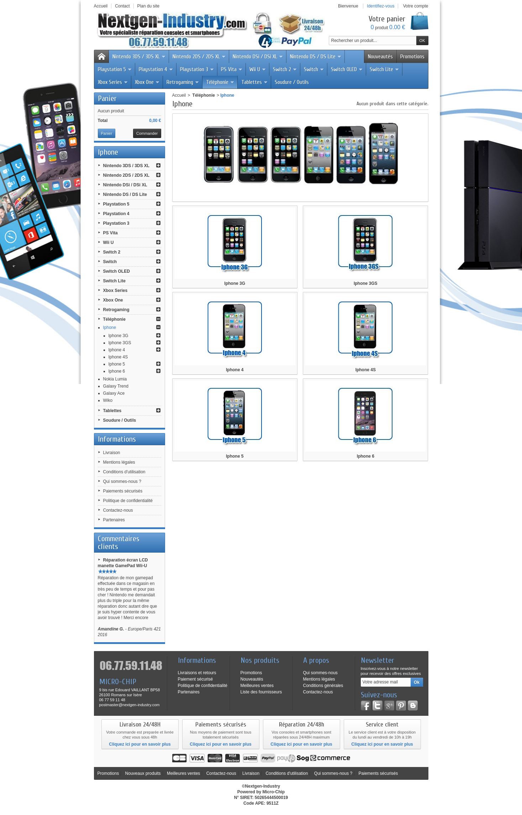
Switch (314, 69)
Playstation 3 (197, 69)
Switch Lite (384, 69)
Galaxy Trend (115, 386)
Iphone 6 (117, 371)
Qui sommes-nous (320, 672)
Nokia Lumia (115, 379)
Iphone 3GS (120, 342)
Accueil (179, 95)
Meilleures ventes (257, 685)
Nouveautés (380, 56)
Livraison (111, 452)
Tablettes (254, 82)
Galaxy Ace (114, 393)
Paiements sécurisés (123, 491)
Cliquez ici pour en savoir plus (139, 744)
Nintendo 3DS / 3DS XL (139, 56)
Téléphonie (220, 82)
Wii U (257, 69)
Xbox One (147, 82)
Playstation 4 (156, 69)
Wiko (108, 400)
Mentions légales (119, 462)
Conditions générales (323, 685)
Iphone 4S (118, 357)
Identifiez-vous (380, 6)
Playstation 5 (115, 69)
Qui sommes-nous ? (122, 481)
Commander (147, 133)
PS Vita (232, 69)
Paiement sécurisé (195, 679)
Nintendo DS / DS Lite (316, 56)
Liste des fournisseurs (261, 691)
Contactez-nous (118, 510)
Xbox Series (113, 82)
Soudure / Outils (292, 82)
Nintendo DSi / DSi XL (258, 56)
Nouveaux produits (143, 773)
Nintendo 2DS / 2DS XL (199, 56)
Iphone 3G (118, 335)
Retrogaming (183, 82)
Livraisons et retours (197, 672)
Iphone (109, 327)
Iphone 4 (117, 349)
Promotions (412, 56)
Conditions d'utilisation (124, 471)
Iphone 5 (117, 364)
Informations (117, 439)
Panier (107, 98)
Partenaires (114, 519)
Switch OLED (347, 69)
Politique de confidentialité (128, 500)
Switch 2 (285, 69)
